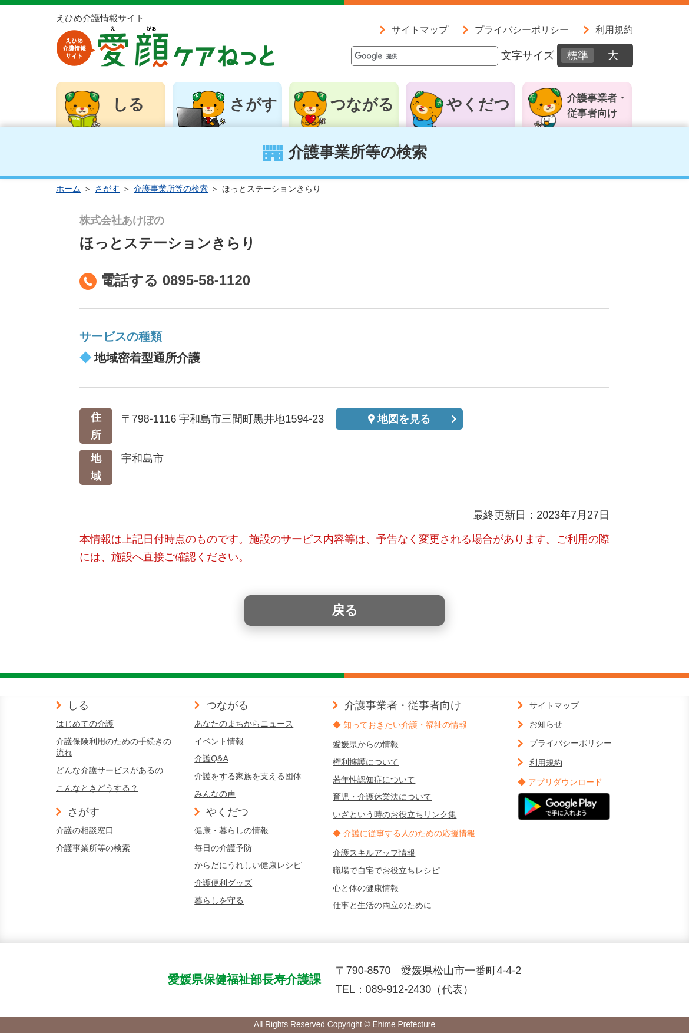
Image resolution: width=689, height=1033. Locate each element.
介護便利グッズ (223, 882)
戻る (345, 610)
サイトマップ (420, 29)
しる (128, 104)
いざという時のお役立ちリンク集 (394, 814)
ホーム (68, 188)
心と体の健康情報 (366, 888)
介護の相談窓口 (85, 830)
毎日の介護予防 (223, 848)
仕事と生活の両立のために (382, 905)
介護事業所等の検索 (171, 188)
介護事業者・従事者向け (597, 106)
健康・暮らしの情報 (231, 830)
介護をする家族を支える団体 (248, 776)
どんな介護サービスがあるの (109, 770)
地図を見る (403, 419)
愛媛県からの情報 (366, 744)
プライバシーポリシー (522, 29)
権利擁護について (366, 762)
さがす (253, 104)
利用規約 (614, 29)
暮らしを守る (219, 900)
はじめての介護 (85, 723)
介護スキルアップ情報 (374, 852)
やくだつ (478, 104)
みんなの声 (215, 793)
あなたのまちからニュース (243, 723)
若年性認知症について (374, 779)
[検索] (424, 56)
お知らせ (545, 724)
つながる (362, 104)
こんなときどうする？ (97, 788)
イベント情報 (219, 741)
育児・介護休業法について (382, 796)
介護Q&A (211, 758)
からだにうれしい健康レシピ (248, 865)
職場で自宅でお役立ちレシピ (386, 870)
